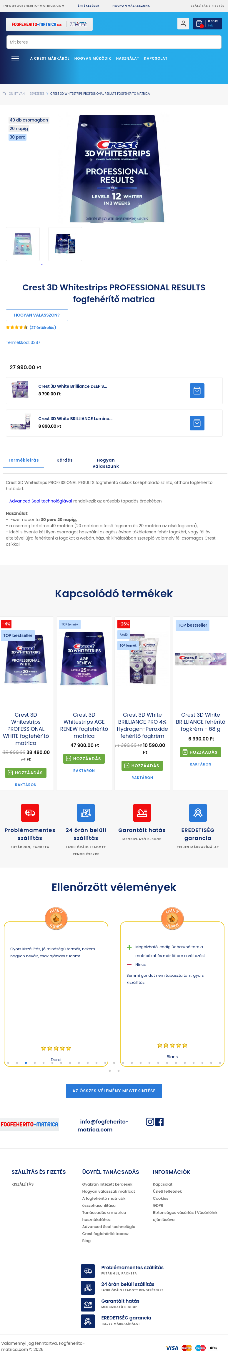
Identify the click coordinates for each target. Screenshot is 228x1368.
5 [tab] (43, 1063)
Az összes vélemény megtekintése (114, 1091)
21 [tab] (185, 1063)
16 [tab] (141, 1063)
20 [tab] (176, 1063)
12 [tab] (105, 1063)
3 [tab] (26, 1063)
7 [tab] (61, 1063)
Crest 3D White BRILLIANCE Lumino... (76, 419)
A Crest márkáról (49, 58)
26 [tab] (110, 1071)
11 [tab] (96, 1063)
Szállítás (199, 6)
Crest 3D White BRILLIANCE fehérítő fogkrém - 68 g (200, 722)
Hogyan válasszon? (37, 315)
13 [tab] (114, 1063)
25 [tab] (220, 1063)
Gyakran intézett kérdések (107, 1184)
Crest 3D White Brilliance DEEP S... (73, 386)
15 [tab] (132, 1063)
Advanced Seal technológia (109, 1226)
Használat (127, 58)
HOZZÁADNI (197, 390)
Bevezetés (37, 93)
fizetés (218, 6)
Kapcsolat (156, 58)
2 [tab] (17, 1063)
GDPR (158, 1205)
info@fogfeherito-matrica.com (34, 6)
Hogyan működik (92, 58)
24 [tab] (211, 1063)
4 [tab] (35, 1063)
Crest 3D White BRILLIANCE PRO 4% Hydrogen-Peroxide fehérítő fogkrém (142, 725)
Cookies (160, 1198)
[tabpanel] (56, 994)
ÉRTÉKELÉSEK (89, 6)
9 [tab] (79, 1063)
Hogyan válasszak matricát (108, 1191)
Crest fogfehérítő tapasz (105, 1233)
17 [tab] (149, 1063)
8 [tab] (70, 1063)
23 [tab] (202, 1063)
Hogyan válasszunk (131, 6)
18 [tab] (158, 1063)
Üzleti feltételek (167, 1191)
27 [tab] (119, 1071)
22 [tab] (194, 1063)
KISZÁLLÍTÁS (22, 1184)
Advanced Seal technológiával (40, 501)
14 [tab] (123, 1063)
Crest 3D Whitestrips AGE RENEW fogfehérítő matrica (84, 725)
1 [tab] (8, 1063)
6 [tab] (52, 1063)
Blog (86, 1241)
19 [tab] (167, 1063)
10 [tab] (88, 1063)
